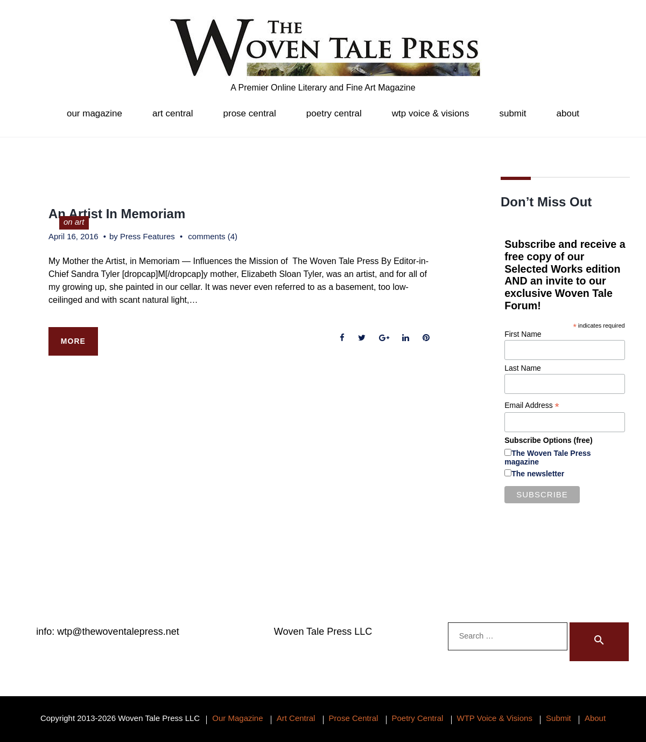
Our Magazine (94, 113)
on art (74, 221)
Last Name (522, 368)
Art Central (172, 113)
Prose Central (249, 113)
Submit (512, 113)
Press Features (147, 236)
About (568, 113)
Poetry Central (334, 113)
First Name (522, 334)
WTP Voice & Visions (430, 113)
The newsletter (537, 473)
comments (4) (212, 236)
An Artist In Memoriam (117, 213)
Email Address (531, 405)
